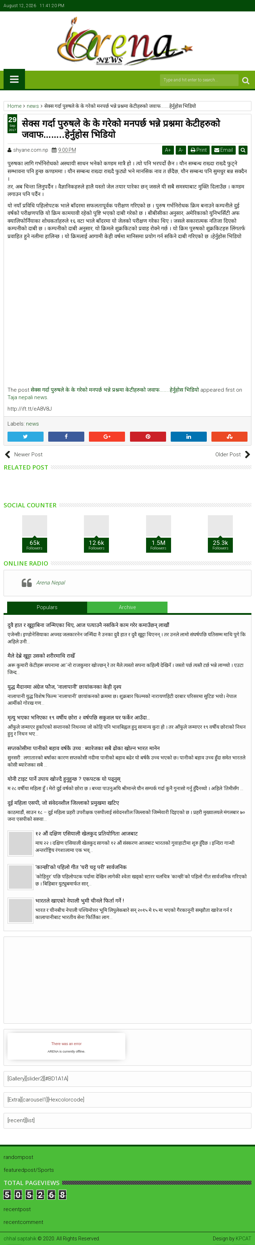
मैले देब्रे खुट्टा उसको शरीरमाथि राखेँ (41, 656)
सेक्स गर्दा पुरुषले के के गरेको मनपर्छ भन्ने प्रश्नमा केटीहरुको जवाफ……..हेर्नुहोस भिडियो (115, 390)
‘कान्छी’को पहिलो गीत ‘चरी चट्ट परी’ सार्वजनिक (81, 867)
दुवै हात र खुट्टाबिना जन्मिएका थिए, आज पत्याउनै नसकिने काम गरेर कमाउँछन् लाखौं (88, 625)
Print (199, 150)
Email (224, 150)
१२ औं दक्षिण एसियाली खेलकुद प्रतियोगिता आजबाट (86, 833)
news (32, 424)
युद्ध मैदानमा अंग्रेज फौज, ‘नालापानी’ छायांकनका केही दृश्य (66, 687)
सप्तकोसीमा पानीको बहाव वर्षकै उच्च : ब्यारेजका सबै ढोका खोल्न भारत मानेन (84, 748)
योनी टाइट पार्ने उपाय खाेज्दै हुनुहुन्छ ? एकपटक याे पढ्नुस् (64, 779)
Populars (47, 607)
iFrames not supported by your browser (66, 1046)
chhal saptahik (20, 1238)
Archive (127, 607)
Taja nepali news (27, 397)
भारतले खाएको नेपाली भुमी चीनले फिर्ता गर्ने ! (79, 901)
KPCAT (243, 1238)
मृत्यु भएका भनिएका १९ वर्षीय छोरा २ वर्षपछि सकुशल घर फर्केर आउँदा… (79, 717)
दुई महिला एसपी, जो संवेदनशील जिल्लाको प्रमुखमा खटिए (63, 803)
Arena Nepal (50, 582)
